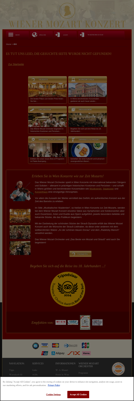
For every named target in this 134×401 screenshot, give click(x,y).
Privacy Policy (54, 385)
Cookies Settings (53, 394)
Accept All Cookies (78, 394)
